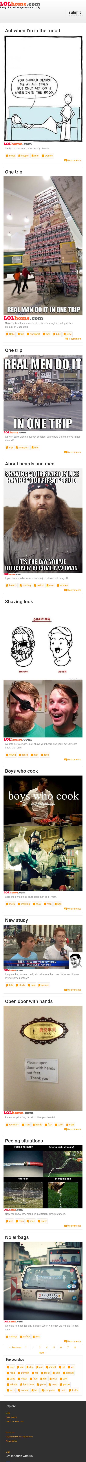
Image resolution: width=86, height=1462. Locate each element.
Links (8, 1413)
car (39, 1367)
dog (29, 1367)
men (35, 155)
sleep (52, 1384)
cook (37, 904)
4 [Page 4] (47, 1347)
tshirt (62, 1390)
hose (30, 1221)
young (11, 754)
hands (37, 1124)
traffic (73, 1390)
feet (48, 1124)
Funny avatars (11, 1417)
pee (9, 1221)
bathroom (27, 1384)
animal (51, 1367)
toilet (59, 1124)
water (42, 1221)
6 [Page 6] (61, 1347)
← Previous (15, 1347)
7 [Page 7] (68, 1347)
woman (23, 1390)
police (65, 1384)
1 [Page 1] (26, 1347)
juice (67, 334)
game (41, 1384)
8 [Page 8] (75, 1347)
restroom (12, 1124)
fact (35, 1390)
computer (48, 1390)
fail (35, 1372)
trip (20, 334)
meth (10, 904)
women (47, 155)
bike (57, 334)
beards (11, 585)
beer (63, 1378)
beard (23, 754)
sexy (11, 1390)
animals (23, 1372)
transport (33, 334)
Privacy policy (11, 1441)
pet (62, 1367)
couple (23, 155)
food (11, 1372)
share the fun (76, 13)
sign (70, 1124)
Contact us (10, 1432)
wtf (71, 1367)
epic (56, 1372)
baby (11, 1378)
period (39, 585)
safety (25, 1336)
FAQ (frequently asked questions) (19, 1437)
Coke (10, 334)
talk (9, 985)
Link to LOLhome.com (15, 1422)
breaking (24, 904)
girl (43, 1378)
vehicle (12, 1384)
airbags (11, 1336)
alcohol (68, 1372)
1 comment (73, 338)
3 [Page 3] (40, 1347)
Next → (43, 1352)
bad (58, 904)
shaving (25, 585)
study (20, 985)
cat (20, 1367)
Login (8, 1452)
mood (10, 155)
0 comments (72, 160)
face (45, 754)
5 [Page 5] (54, 1347)
